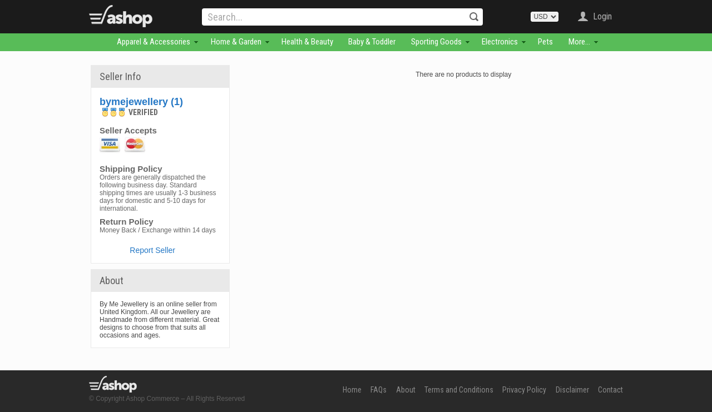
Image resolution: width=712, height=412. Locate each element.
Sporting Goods (436, 42)
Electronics (500, 42)
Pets (545, 42)
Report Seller (152, 250)
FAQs (378, 389)
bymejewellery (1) (141, 101)
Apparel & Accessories (153, 42)
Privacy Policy (524, 389)
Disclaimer (572, 389)
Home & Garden (236, 42)
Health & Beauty (307, 42)
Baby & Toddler (371, 42)
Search (474, 17)
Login (602, 16)
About (406, 389)
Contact (610, 389)
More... (579, 42)
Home (352, 389)
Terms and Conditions (458, 389)
